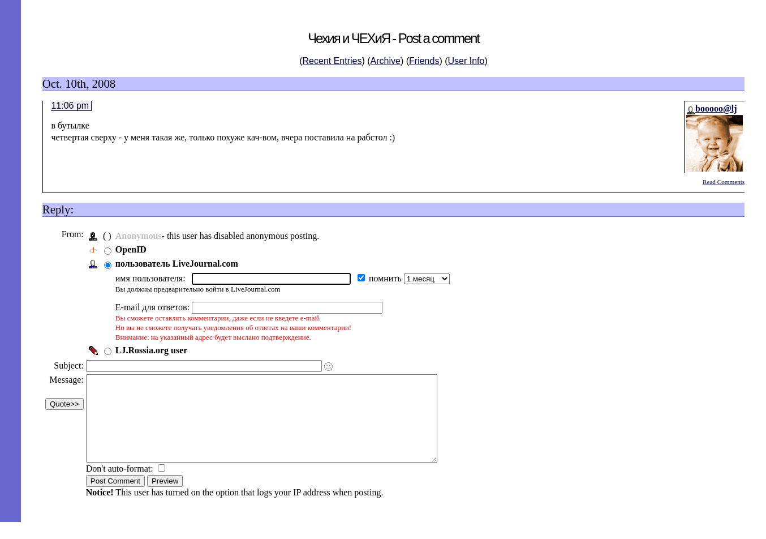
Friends (424, 61)
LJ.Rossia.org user (154, 350)
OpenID (133, 249)
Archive (386, 61)
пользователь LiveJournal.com (179, 263)
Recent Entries (332, 61)
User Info (466, 61)
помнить (389, 278)
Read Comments (724, 181)
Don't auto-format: (123, 485)
